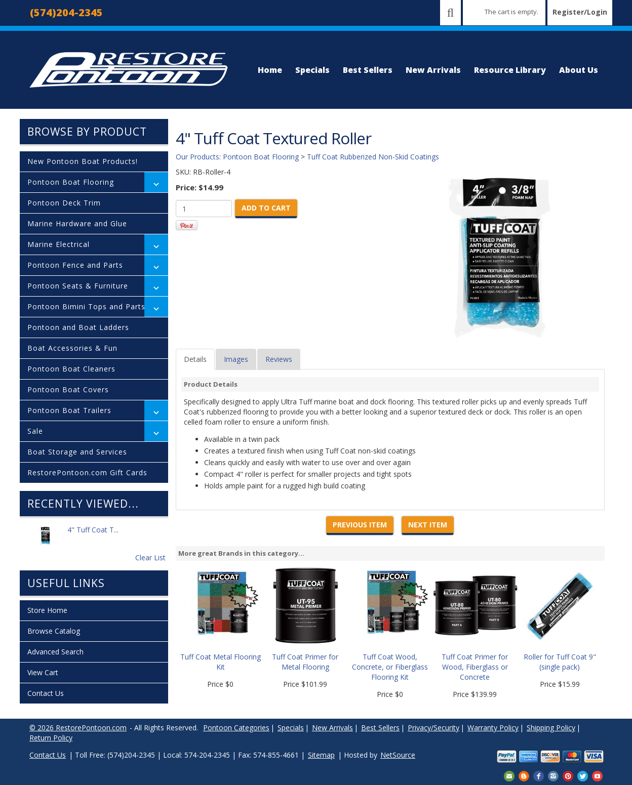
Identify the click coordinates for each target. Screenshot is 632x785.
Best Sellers (367, 69)
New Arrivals (433, 69)
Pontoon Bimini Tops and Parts (86, 306)
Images (236, 359)
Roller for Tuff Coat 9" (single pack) (560, 662)
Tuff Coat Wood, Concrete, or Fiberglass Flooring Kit (390, 667)
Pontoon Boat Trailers (69, 410)
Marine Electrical (58, 244)
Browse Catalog (53, 631)
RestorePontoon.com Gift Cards (87, 472)
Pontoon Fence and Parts (75, 265)
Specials (312, 69)
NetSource (397, 755)
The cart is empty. (511, 11)
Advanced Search (55, 651)
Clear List (150, 557)
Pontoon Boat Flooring (70, 182)
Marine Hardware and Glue (77, 223)
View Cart (42, 672)
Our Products (197, 156)
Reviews (278, 359)
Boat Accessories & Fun (72, 348)
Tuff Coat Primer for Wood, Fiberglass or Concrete (475, 667)
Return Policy (50, 737)
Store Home (47, 610)
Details (195, 359)
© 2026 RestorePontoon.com (78, 727)
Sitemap (321, 755)
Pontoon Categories (236, 727)
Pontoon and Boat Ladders (78, 327)
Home (270, 69)
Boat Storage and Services (77, 452)
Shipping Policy (551, 727)
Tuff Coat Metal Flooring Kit (220, 662)
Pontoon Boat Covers (68, 389)
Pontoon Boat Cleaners (71, 369)
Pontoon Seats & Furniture (77, 286)
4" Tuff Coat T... (92, 535)
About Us (578, 69)
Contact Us (45, 693)
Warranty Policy (493, 727)
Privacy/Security (433, 727)
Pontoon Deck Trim (64, 203)
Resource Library (510, 69)
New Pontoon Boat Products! (82, 161)
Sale (35, 431)
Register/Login (579, 12)
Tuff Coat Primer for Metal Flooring (305, 662)
